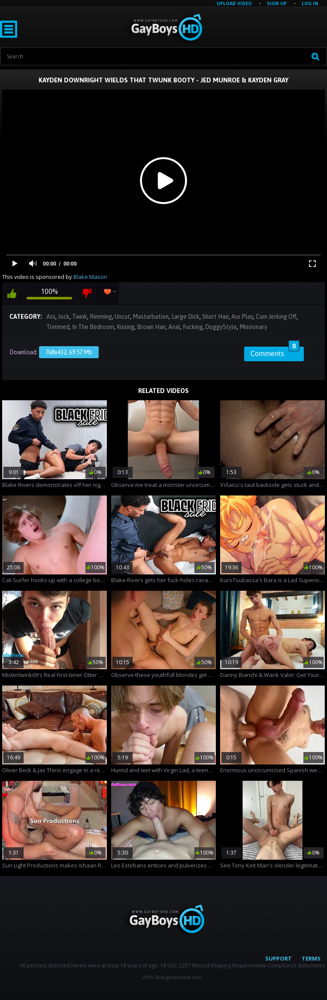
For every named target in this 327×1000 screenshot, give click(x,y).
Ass (50, 316)
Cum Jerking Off (276, 316)
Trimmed (58, 326)
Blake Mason (90, 277)
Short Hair (215, 316)
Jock (64, 316)
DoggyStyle (221, 326)
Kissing (125, 326)
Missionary (253, 326)
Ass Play (242, 316)
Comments (275, 352)
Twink (79, 316)
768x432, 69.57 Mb (68, 352)
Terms (311, 958)
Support (278, 958)
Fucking (193, 326)
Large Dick (185, 316)
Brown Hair (151, 326)
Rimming (101, 316)
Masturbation (151, 316)
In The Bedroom (93, 326)
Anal (174, 326)
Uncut (122, 316)
